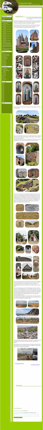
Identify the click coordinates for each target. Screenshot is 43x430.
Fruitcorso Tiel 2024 (6, 49)
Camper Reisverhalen (6, 55)
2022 (3, 85)
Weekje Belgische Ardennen (7, 48)
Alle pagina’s (5, 68)
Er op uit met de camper (25, 3)
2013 (3, 96)
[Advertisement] (29, 12)
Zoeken (4, 19)
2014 (3, 95)
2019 (3, 89)
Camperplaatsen (5, 57)
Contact (4, 76)
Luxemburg (4, 62)
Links (4, 77)
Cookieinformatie (5, 69)
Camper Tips (5, 56)
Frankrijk (4, 61)
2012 (3, 97)
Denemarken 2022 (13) (35, 364)
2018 (3, 90)
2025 (3, 83)
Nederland (4, 63)
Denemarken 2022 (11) (20, 363)
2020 (3, 88)
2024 (3, 84)
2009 (3, 101)
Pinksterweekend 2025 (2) (7, 42)
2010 (3, 100)
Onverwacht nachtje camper (7, 45)
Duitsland (4, 60)
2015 (3, 94)
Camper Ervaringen (6, 54)
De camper (4, 75)
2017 (3, 91)
